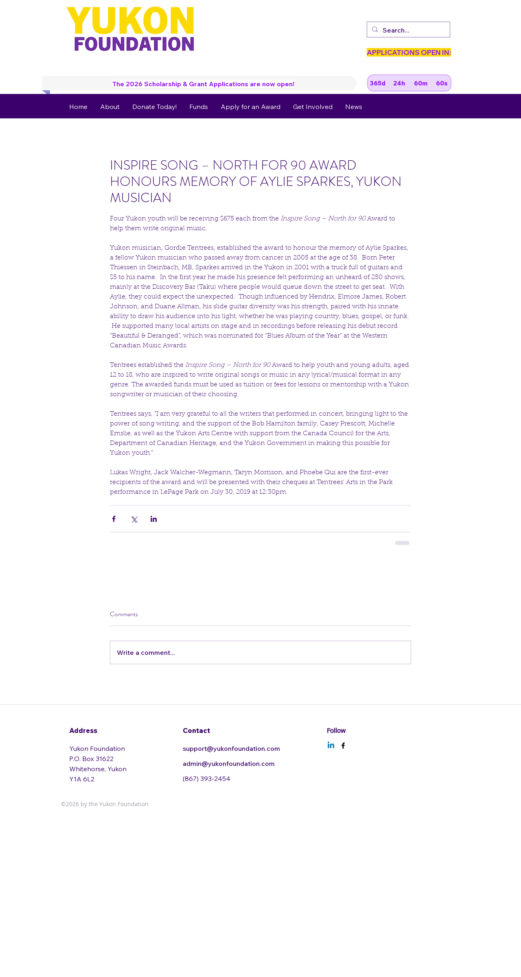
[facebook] (343, 745)
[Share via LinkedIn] (154, 519)
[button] (110, 106)
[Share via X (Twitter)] (134, 519)
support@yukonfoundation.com (231, 748)
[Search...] (408, 30)
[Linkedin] (331, 745)
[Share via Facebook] (114, 519)
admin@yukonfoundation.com (229, 763)
